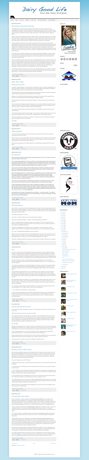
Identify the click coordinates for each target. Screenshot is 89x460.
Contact (22, 20)
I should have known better (20, 396)
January (64, 264)
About (12, 20)
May (63, 243)
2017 (62, 218)
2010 (62, 230)
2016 (62, 220)
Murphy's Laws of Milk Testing (21, 349)
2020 (62, 213)
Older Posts (53, 443)
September (64, 236)
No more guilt (16, 155)
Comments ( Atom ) (21, 445)
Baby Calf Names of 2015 (71, 293)
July (63, 239)
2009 (62, 266)
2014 (62, 223)
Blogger (53, 454)
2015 (62, 222)
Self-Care (33, 20)
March (63, 246)
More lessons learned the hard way (23, 26)
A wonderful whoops (70, 318)
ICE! (13, 249)
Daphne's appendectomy (71, 312)
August (63, 238)
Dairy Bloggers (51, 20)
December (64, 231)
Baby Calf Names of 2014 (71, 274)
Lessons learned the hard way (21, 307)
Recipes (27, 20)
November (64, 233)
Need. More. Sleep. (18, 82)
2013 (62, 225)
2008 (62, 268)
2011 (62, 228)
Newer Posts (14, 443)
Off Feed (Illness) (17, 205)
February (64, 247)
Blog (16, 20)
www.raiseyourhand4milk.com (18, 189)
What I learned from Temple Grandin (71, 300)
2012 (62, 226)
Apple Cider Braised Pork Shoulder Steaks (71, 281)
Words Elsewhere (42, 20)
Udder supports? (17, 131)
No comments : (23, 75)
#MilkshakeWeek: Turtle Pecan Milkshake (71, 325)
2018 (62, 217)
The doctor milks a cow (70, 331)
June (63, 241)
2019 (62, 215)
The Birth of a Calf (70, 305)
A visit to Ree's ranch (70, 286)
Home (34, 443)
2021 (62, 212)
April (63, 244)
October (64, 234)
